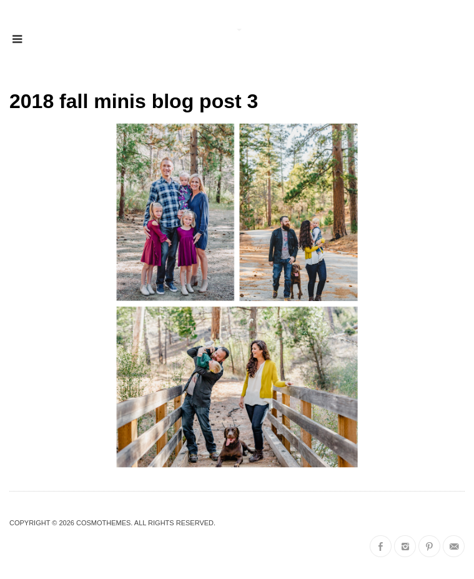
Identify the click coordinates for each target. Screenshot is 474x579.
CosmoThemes (103, 523)
